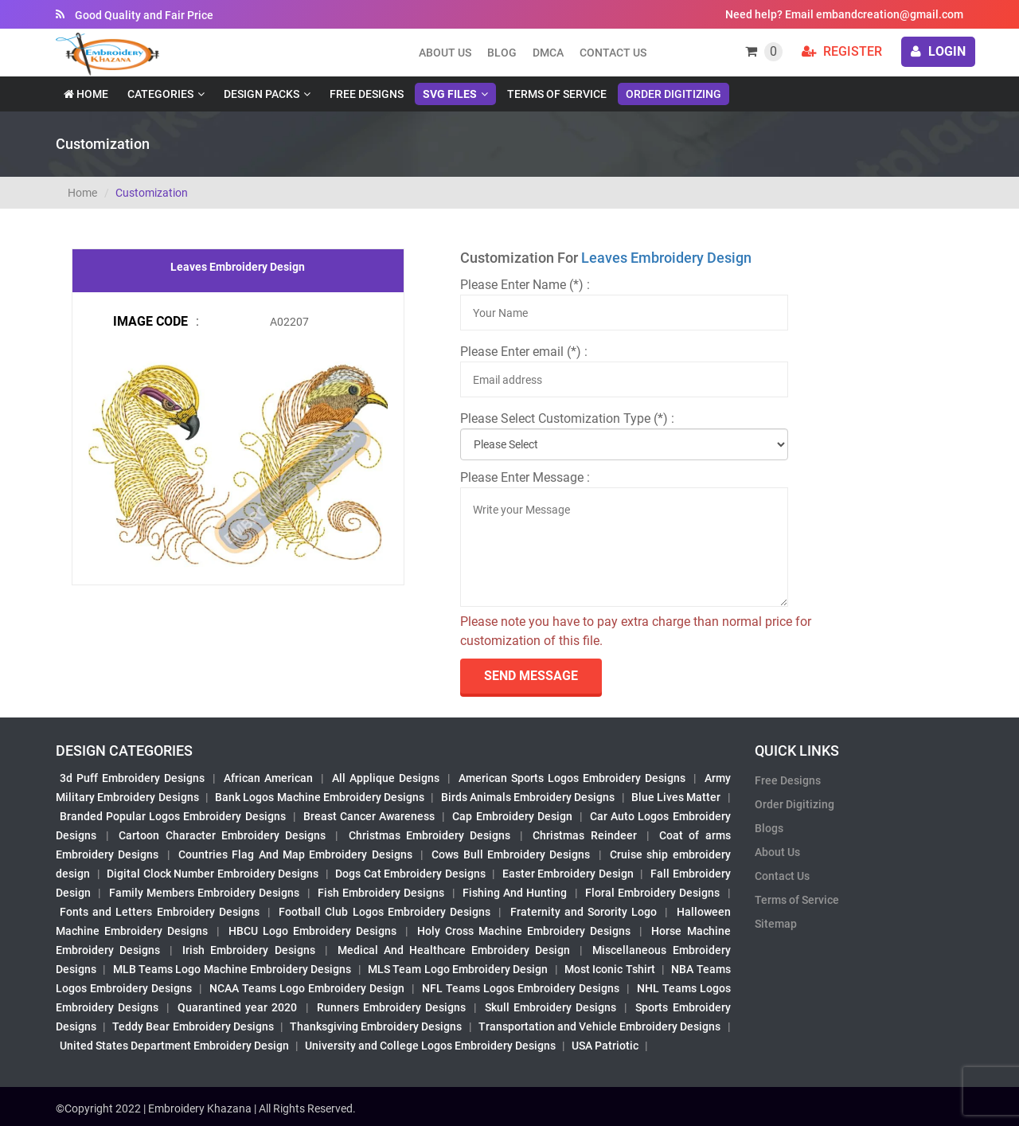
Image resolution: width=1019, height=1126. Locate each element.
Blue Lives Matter (676, 797)
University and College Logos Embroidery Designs (430, 1045)
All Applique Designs (385, 778)
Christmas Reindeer (584, 835)
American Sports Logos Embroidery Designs (572, 778)
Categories (160, 94)
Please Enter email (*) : (524, 351)
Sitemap (776, 923)
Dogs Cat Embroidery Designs (410, 873)
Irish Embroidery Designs (248, 950)
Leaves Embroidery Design (666, 257)
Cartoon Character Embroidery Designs (222, 835)
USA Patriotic (605, 1045)
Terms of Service (557, 94)
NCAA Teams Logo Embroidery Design (306, 988)
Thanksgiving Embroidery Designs (376, 1026)
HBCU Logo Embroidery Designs (312, 931)
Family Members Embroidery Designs (204, 892)
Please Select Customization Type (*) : (567, 418)
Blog (502, 52)
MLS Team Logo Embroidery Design (458, 969)
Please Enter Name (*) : (525, 284)
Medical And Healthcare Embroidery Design (454, 950)
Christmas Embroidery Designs (429, 835)
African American (268, 778)
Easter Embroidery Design (568, 873)
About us (445, 52)
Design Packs (261, 94)
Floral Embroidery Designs (652, 892)
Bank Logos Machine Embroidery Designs (319, 797)
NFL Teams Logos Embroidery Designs (520, 988)
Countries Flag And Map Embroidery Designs (295, 854)
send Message (531, 675)
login (938, 51)
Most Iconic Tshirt (609, 969)
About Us (777, 852)
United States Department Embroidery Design (174, 1045)
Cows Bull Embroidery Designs (510, 854)
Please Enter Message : (525, 477)
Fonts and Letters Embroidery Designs (160, 911)
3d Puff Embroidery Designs (132, 778)
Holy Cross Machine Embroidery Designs (524, 931)
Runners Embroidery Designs (391, 1007)
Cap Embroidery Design (512, 816)
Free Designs (367, 94)
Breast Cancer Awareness (369, 816)
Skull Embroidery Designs (550, 1007)
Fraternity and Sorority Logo (584, 911)
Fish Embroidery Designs (381, 892)
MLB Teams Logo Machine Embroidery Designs (232, 969)
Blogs (769, 828)
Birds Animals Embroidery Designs (528, 797)
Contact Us (613, 52)
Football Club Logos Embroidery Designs (384, 911)
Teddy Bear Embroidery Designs (192, 1026)
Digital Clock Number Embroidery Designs (212, 873)
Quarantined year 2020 (237, 1007)
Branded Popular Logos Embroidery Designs (173, 816)
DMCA (548, 52)
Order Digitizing (673, 94)
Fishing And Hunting (515, 892)
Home (86, 94)
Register (842, 51)
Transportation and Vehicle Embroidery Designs (599, 1026)
